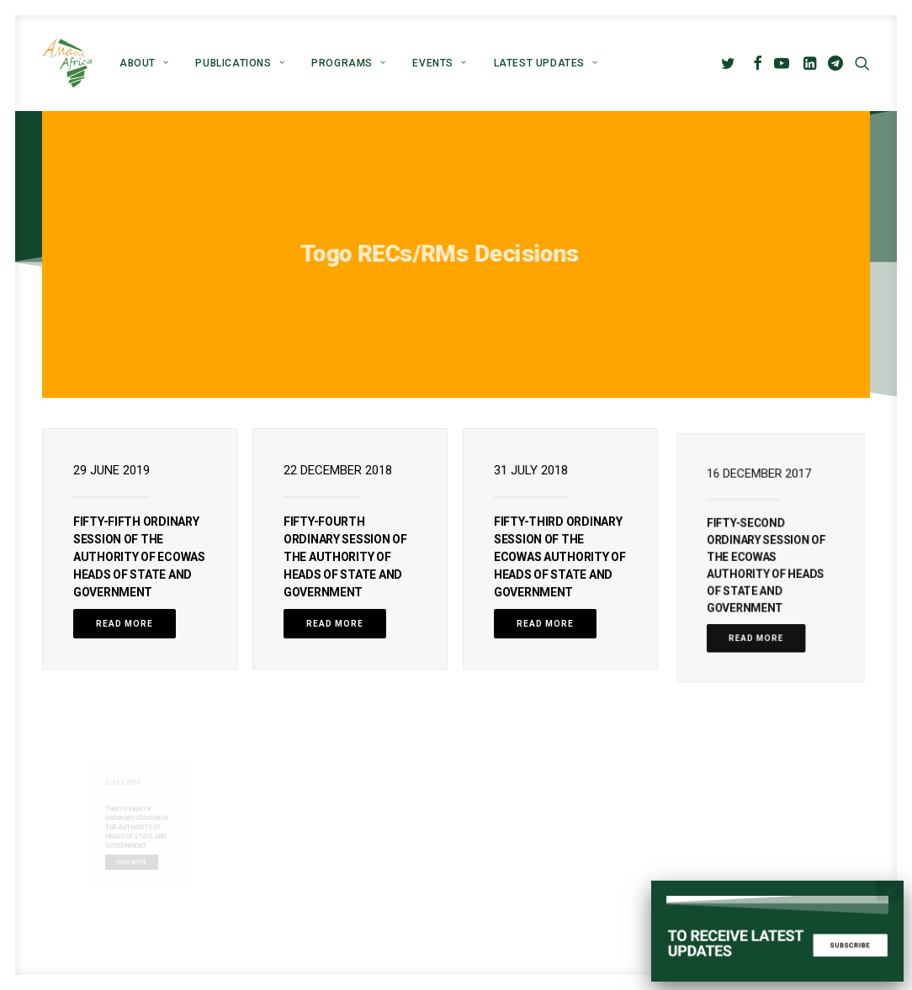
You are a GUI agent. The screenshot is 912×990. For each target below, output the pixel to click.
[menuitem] (144, 63)
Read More (124, 623)
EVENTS (439, 63)
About (143, 63)
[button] (730, 63)
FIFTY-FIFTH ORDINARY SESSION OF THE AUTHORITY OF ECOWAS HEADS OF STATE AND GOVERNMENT (139, 557)
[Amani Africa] (67, 63)
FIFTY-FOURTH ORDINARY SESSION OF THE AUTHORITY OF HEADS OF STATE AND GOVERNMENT (345, 557)
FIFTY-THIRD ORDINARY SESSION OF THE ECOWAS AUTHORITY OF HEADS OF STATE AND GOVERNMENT (560, 556)
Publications (239, 63)
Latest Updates (546, 63)
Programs (348, 63)
